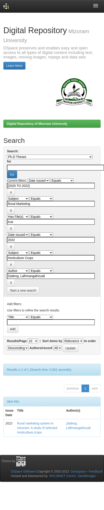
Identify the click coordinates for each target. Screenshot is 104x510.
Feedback (96, 471)
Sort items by (52, 341)
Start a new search (23, 290)
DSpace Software (23, 471)
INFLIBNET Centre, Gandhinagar (72, 476)
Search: (12, 151)
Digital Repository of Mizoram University (37, 123)
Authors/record (40, 348)
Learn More (14, 65)
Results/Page (17, 341)
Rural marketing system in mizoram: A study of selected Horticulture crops (37, 428)
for (9, 161)
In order (90, 341)
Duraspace (78, 471)
